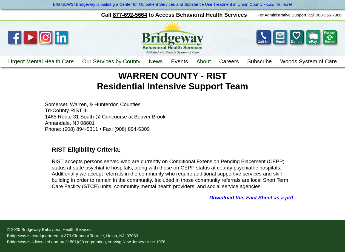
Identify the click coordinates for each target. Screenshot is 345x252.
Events (179, 61)
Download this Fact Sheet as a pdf (251, 197)
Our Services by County (111, 61)
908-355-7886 (328, 15)
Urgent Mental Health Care (41, 61)
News (155, 61)
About (203, 61)
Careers (229, 61)
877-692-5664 (130, 15)
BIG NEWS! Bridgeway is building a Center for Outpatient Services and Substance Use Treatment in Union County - (172, 4)
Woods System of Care (308, 61)
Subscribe (259, 61)
